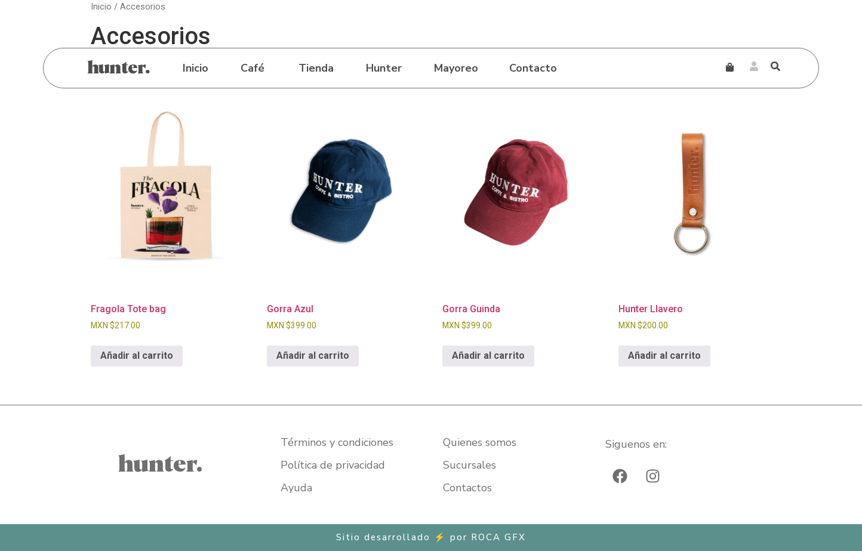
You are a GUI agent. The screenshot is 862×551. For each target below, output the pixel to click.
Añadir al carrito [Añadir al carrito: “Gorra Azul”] (312, 355)
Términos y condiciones (337, 442)
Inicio (195, 68)
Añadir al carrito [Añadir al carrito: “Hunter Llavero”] (664, 355)
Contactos (467, 488)
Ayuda (296, 488)
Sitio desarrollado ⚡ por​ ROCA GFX (431, 537)
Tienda (316, 68)
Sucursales (469, 465)
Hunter (384, 68)
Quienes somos (479, 442)
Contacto (533, 68)
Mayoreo (456, 68)
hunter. (119, 68)
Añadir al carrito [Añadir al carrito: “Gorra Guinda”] (488, 355)
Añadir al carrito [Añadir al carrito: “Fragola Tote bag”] (136, 355)
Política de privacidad (333, 465)
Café (252, 68)
